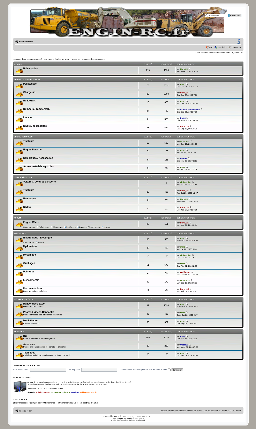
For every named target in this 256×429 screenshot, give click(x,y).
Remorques (30, 198)
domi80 (183, 158)
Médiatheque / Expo (24, 299)
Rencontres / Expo (34, 303)
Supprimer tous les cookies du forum (185, 410)
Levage (27, 117)
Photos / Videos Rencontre (38, 312)
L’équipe (163, 410)
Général (18, 64)
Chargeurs (29, 92)
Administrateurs (43, 392)
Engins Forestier (33, 149)
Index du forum (25, 42)
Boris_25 (184, 93)
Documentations (32, 288)
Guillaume (185, 272)
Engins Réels (30, 222)
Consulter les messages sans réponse (30, 59)
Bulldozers (29, 100)
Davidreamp (92, 403)
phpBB (116, 416)
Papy (182, 336)
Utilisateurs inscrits (89, 392)
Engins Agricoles (23, 137)
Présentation (30, 68)
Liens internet (31, 280)
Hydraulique (30, 246)
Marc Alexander (125, 418)
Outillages (29, 263)
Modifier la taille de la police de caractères (238, 41)
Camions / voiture (23, 177)
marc (182, 84)
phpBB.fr (141, 420)
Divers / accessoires (35, 125)
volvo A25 (185, 142)
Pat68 (183, 118)
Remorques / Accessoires (38, 158)
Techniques (20, 233)
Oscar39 (184, 345)
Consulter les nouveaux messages (64, 59)
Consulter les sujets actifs (93, 59)
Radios (41, 242)
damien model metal (190, 109)
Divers (27, 207)
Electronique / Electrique (37, 237)
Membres (75, 392)
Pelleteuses (30, 83)
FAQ (211, 47)
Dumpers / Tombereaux (36, 109)
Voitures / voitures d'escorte (39, 181)
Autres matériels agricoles (38, 166)
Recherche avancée (232, 18)
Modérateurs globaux (60, 392)
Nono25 (184, 69)
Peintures (28, 271)
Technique (29, 352)
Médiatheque (30, 320)
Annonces (29, 344)
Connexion (236, 47)
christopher (185, 182)
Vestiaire (19, 331)
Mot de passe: (74, 370)
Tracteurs (28, 141)
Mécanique (29, 254)
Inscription (222, 47)
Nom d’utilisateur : (21, 370)
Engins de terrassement (27, 79)
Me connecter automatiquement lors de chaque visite (145, 370)
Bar (25, 335)
